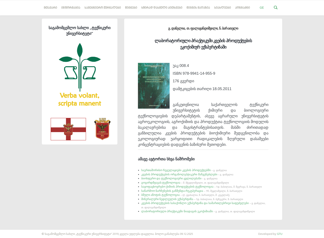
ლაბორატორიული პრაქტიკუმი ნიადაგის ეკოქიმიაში (198, 211)
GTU (279, 234)
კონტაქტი (242, 8)
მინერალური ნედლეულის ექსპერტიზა (192, 199)
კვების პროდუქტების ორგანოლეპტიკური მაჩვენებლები (187, 174)
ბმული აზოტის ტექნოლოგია (185, 194)
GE (262, 7)
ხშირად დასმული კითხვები (161, 8)
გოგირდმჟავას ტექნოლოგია (185, 182)
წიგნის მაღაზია (198, 8)
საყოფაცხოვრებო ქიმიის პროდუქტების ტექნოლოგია (201, 186)
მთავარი (50, 8)
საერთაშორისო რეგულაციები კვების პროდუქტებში (184, 170)
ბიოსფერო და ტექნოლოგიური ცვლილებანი (179, 178)
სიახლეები (222, 8)
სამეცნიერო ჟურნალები (102, 8)
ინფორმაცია (70, 8)
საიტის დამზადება (12, 232)
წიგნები (131, 8)
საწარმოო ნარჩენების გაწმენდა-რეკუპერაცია (191, 190)
